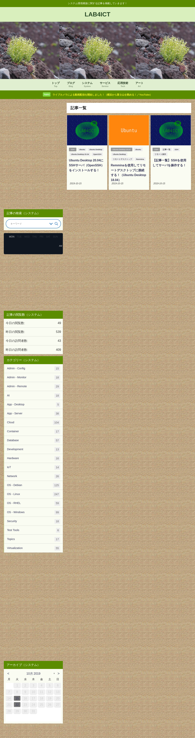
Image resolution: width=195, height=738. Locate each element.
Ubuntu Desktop (95, 149)
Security (33, 521)
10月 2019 (33, 673)
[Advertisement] (33, 154)
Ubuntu (82, 149)
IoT (33, 467)
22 (17, 705)
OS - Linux (33, 494)
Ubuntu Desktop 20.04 (80, 154)
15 (17, 698)
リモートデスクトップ (122, 159)
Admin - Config (33, 369)
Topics (33, 539)
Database (33, 440)
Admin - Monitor (33, 378)
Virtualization (33, 548)
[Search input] (28, 224)
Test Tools (33, 530)
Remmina (140, 159)
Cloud (33, 422)
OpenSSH (97, 154)
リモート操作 (160, 154)
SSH (72, 149)
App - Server (33, 413)
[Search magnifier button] (56, 224)
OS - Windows (33, 512)
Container (33, 431)
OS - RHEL (33, 503)
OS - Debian (33, 485)
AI (33, 396)
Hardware (33, 458)
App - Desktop (33, 404)
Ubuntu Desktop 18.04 (121, 149)
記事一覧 (167, 149)
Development (33, 449)
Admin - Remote (33, 387)
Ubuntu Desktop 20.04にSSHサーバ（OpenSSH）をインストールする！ (86, 165)
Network (33, 476)
